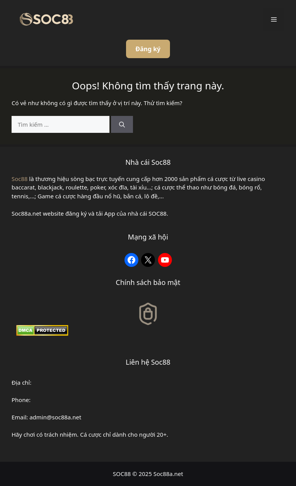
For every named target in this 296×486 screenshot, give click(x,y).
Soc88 (20, 179)
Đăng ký (147, 49)
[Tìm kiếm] (122, 124)
